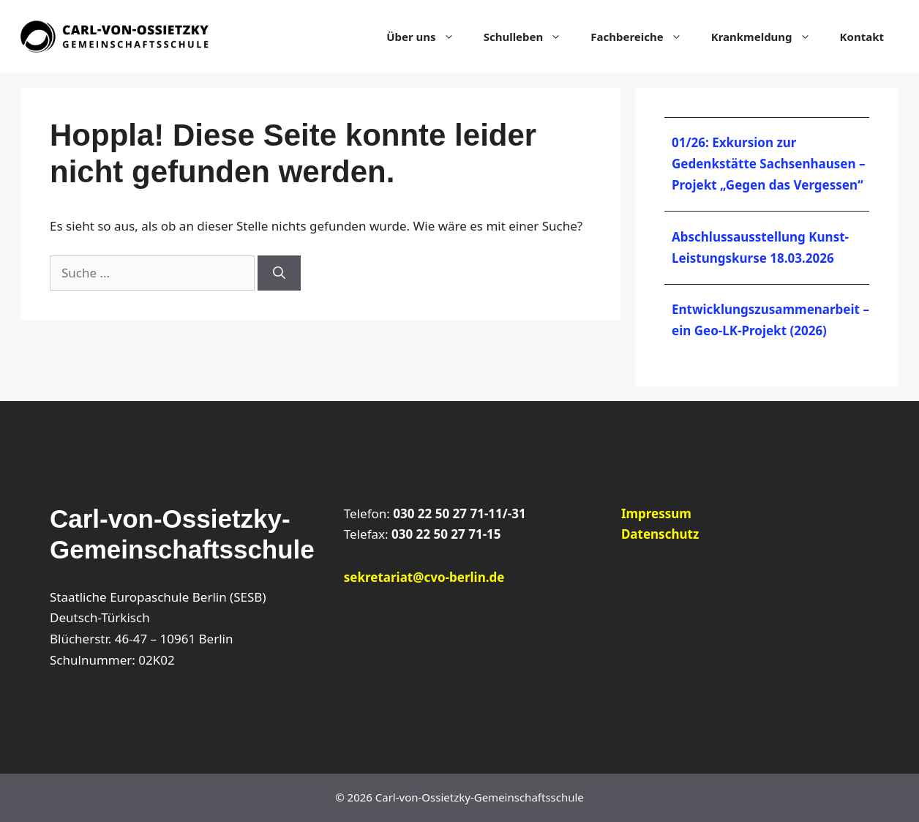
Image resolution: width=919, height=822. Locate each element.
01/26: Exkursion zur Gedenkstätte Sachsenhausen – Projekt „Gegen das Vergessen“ (768, 163)
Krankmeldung (768, 37)
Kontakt (862, 36)
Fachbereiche (643, 37)
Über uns (427, 37)
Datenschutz (660, 534)
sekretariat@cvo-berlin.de (424, 577)
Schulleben (530, 37)
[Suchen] (279, 273)
